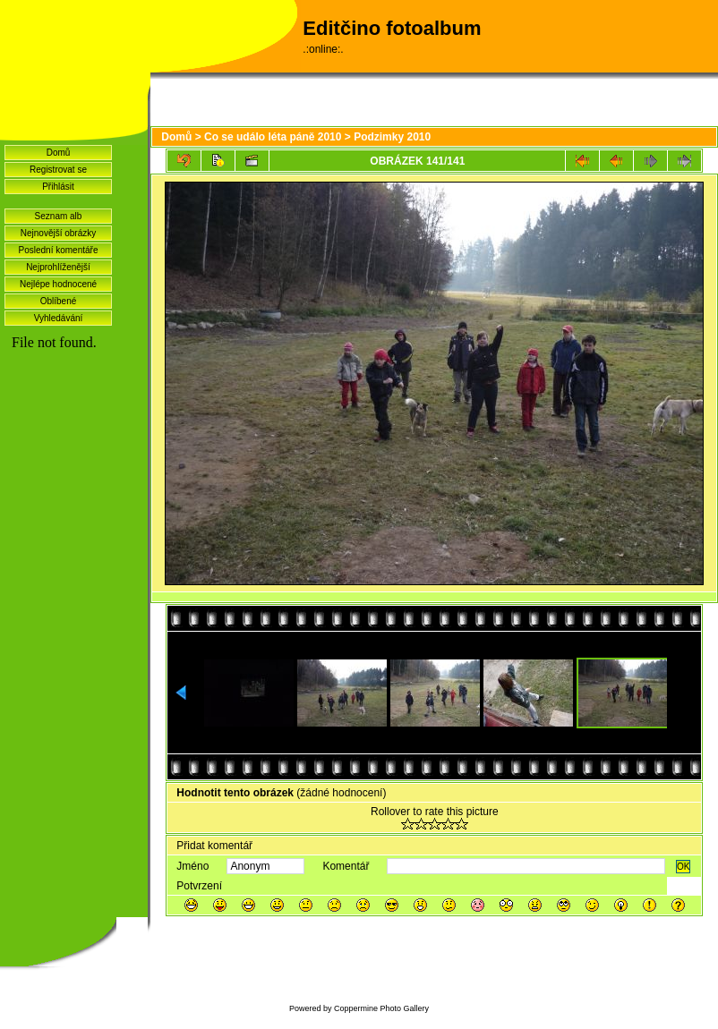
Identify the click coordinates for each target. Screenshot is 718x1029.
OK (683, 867)
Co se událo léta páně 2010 (272, 137)
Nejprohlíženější (58, 267)
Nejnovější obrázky (58, 233)
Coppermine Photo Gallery (381, 1008)
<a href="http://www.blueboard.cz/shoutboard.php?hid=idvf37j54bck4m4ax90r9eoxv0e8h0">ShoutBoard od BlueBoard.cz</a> (73, 573)
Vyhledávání (58, 318)
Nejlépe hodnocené (58, 284)
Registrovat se (58, 169)
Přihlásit (58, 186)
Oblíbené (58, 301)
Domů (59, 152)
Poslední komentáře (58, 250)
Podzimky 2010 (392, 137)
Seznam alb (58, 216)
